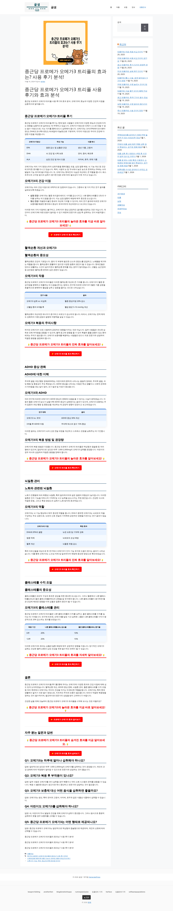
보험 (125, 7)
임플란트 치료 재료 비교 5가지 (130, 51)
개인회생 (121, 194)
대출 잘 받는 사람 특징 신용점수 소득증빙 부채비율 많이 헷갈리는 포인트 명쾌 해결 (132, 163)
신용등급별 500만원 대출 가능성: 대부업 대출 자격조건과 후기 (48, 858)
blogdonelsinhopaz (64, 892)
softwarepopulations (137, 892)
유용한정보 (122, 208)
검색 (119, 22)
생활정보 (142, 7)
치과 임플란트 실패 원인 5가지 (130, 71)
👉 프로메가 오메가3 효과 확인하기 (65, 234)
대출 (118, 7)
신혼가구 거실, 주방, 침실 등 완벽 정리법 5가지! (43, 861)
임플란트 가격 (97, 892)
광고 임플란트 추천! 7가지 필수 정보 (132, 97)
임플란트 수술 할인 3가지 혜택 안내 (132, 91)
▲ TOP (86, 897)
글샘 (53, 7)
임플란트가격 (120, 892)
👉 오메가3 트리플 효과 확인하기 (65, 353)
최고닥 (122, 44)
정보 (133, 7)
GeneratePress (94, 877)
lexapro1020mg (34, 892)
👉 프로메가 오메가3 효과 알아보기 (65, 719)
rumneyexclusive (81, 892)
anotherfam (48, 892)
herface (109, 892)
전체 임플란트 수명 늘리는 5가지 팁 (132, 84)
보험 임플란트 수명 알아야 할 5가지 (132, 104)
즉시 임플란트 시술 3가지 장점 (130, 110)
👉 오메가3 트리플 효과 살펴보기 (65, 753)
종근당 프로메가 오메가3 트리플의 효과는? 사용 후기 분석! (47, 856)
